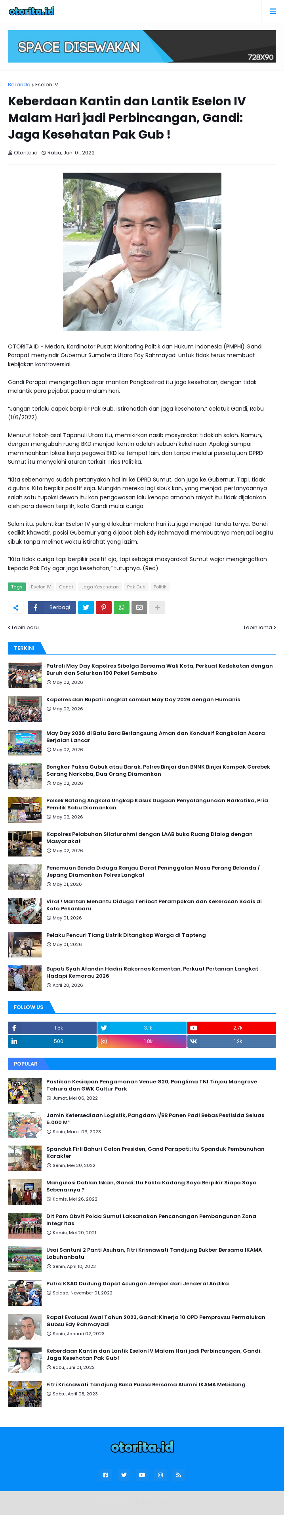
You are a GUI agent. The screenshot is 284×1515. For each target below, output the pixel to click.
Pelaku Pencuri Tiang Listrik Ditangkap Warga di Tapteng (126, 935)
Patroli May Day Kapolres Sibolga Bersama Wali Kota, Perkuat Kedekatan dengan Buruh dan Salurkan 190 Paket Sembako (159, 669)
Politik (160, 587)
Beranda (19, 84)
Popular (26, 1064)
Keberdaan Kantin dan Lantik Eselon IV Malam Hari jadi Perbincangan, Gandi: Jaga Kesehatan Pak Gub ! (153, 1355)
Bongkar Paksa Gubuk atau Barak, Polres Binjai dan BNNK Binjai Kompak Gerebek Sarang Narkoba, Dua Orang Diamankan (158, 770)
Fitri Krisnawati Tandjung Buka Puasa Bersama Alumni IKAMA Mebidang (146, 1384)
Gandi (66, 587)
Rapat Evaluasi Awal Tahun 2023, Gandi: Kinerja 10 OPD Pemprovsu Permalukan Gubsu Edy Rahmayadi (155, 1321)
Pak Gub (136, 587)
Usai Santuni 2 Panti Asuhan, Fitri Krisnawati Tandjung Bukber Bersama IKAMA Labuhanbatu (154, 1254)
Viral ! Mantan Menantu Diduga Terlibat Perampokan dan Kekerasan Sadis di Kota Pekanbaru (154, 905)
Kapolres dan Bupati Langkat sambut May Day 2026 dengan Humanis (143, 699)
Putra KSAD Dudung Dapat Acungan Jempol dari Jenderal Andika (137, 1283)
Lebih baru (25, 627)
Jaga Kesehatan (100, 587)
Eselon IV (46, 84)
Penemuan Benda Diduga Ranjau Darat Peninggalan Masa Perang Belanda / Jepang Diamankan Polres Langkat (153, 871)
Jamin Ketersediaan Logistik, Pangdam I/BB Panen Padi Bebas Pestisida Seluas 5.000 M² (155, 1119)
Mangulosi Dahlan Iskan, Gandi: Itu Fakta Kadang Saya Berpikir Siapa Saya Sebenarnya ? (151, 1186)
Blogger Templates (157, 1501)
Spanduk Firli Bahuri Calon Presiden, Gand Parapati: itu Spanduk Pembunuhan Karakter (155, 1153)
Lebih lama (258, 627)
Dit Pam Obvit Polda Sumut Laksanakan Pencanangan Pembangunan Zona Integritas (151, 1220)
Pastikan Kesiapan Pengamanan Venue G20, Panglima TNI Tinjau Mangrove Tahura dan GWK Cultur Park (151, 1085)
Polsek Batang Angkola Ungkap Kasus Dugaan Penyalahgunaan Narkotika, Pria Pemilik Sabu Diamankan (157, 804)
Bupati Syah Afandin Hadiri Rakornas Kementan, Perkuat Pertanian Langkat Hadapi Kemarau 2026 (152, 972)
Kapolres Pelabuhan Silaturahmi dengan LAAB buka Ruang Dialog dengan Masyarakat (149, 838)
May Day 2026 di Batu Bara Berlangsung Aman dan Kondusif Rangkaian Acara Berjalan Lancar (155, 737)
